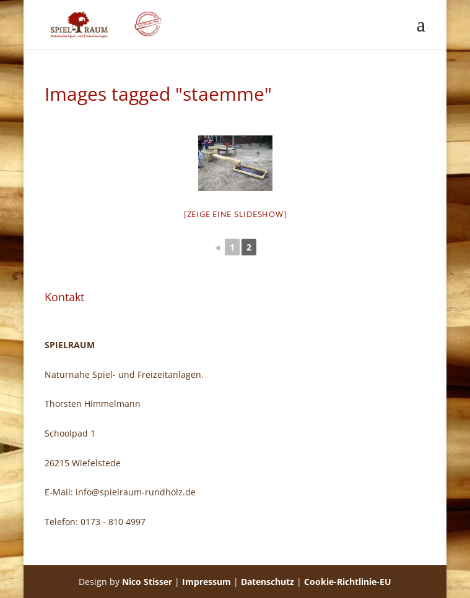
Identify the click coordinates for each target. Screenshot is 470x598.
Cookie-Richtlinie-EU (347, 581)
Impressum (206, 581)
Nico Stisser (147, 581)
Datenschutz (267, 581)
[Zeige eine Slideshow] (235, 214)
